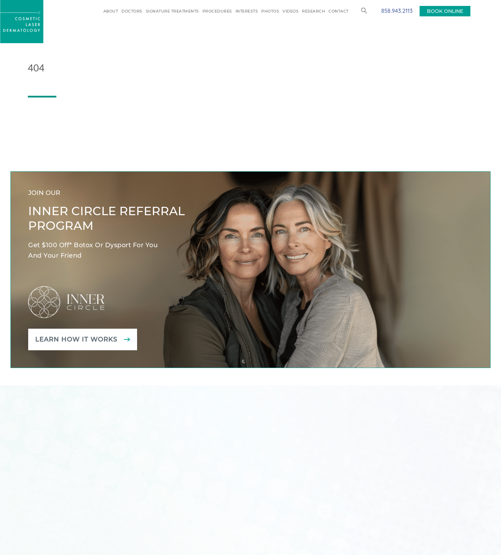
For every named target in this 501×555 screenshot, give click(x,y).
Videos (291, 11)
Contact (338, 11)
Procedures (217, 11)
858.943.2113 (397, 10)
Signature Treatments (172, 11)
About (110, 11)
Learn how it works (76, 339)
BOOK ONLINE (445, 11)
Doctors (131, 11)
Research (313, 11)
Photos (270, 11)
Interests (247, 11)
